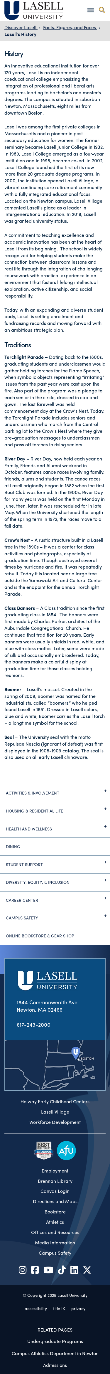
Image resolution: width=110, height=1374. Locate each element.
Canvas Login (55, 1191)
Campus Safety (58, 916)
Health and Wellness (58, 826)
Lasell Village (55, 1112)
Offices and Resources (55, 1232)
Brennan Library (55, 1181)
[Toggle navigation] (90, 10)
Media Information (55, 1242)
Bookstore (55, 1211)
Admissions (55, 1365)
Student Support (58, 862)
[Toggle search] (102, 10)
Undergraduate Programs (55, 1341)
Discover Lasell (21, 27)
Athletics (55, 1222)
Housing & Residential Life (58, 809)
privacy (78, 1308)
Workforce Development (55, 1122)
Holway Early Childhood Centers (55, 1101)
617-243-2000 (33, 1024)
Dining (13, 846)
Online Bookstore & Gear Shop (40, 936)
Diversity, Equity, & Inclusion (58, 880)
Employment (55, 1170)
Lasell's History (20, 34)
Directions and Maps (55, 1201)
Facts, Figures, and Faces (70, 27)
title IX (59, 1308)
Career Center (58, 898)
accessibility (36, 1308)
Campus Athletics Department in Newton (55, 1353)
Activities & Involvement (58, 791)
